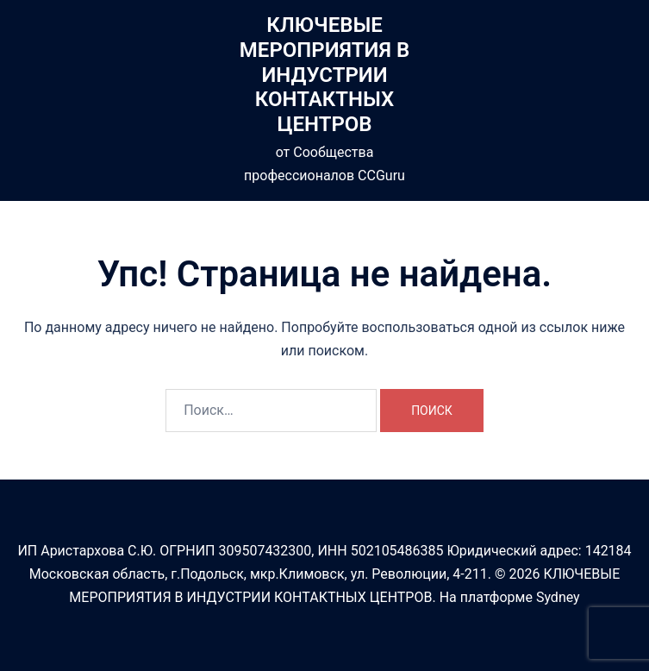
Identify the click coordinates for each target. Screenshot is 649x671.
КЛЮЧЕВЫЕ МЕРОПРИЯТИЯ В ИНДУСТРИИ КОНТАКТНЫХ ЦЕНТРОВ (324, 74)
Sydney (558, 597)
